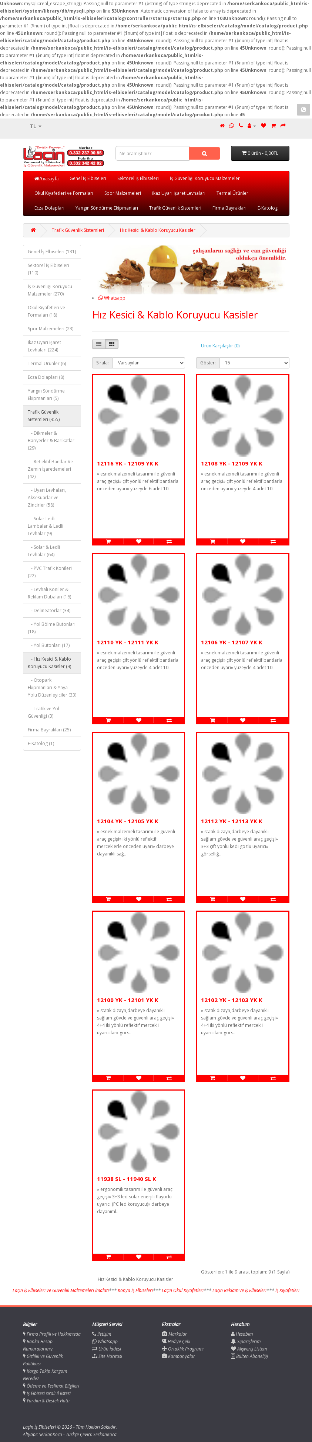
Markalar (174, 1334)
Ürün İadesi (106, 1349)
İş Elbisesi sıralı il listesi (47, 1393)
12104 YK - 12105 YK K (127, 821)
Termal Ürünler (232, 193)
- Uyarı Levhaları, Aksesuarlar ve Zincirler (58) (47, 497)
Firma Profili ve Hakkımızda (52, 1334)
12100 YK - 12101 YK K (127, 1000)
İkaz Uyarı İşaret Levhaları (178, 193)
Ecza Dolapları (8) (46, 377)
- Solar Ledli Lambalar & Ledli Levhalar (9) (45, 526)
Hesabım (242, 1334)
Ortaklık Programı (183, 1349)
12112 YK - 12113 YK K (231, 821)
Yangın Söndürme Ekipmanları (107, 208)
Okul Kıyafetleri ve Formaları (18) (46, 311)
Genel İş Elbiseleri (88, 178)
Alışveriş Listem (249, 1349)
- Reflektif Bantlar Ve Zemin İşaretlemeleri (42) (50, 469)
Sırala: (102, 363)
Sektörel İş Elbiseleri (138, 178)
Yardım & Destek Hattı (46, 1401)
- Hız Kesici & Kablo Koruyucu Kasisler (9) (49, 663)
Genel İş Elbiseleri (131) (52, 251)
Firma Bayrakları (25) (49, 730)
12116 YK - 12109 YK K (127, 463)
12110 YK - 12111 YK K (127, 642)
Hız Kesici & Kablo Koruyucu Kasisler (157, 230)
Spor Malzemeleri (122, 193)
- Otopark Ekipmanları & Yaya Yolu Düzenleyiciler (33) (52, 687)
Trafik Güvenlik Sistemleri (175, 208)
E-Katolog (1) (41, 743)
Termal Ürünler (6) (47, 363)
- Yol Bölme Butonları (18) (52, 628)
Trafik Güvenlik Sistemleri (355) (44, 416)
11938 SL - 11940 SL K (126, 1178)
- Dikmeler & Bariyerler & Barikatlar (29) (51, 440)
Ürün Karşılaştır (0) (220, 346)
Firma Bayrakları (229, 208)
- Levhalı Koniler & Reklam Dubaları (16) (49, 593)
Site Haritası (107, 1356)
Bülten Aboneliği (249, 1356)
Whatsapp (111, 298)
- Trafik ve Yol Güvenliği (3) (43, 712)
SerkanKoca (105, 1434)
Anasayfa (49, 178)
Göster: (208, 363)
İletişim (101, 1334)
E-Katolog (268, 208)
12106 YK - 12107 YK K (231, 642)
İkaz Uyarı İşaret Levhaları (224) (44, 346)
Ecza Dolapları (49, 208)
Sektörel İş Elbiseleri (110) (48, 269)
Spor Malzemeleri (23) (50, 329)
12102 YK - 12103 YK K (231, 1000)
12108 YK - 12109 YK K (231, 463)
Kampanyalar (178, 1356)
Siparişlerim (246, 1341)
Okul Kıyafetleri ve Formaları (63, 193)
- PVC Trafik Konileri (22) (50, 572)
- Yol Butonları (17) (49, 645)
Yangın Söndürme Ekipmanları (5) (46, 394)
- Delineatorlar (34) (49, 610)
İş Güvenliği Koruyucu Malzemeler (205, 178)
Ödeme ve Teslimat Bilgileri (51, 1386)
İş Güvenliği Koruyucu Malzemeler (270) (50, 290)
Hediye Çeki (176, 1341)
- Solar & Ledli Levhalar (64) (44, 551)
